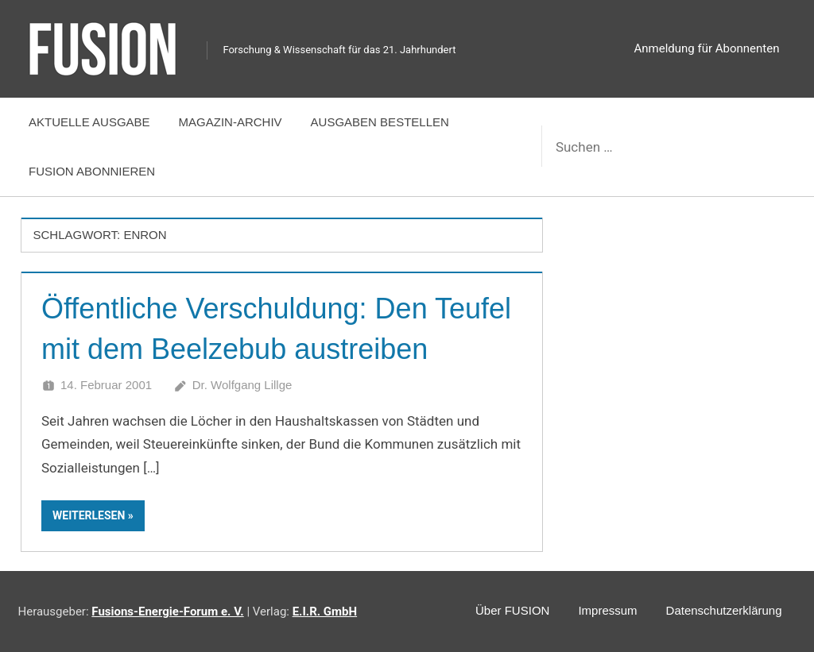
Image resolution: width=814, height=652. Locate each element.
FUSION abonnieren (92, 171)
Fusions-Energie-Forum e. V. (167, 611)
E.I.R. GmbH (325, 611)
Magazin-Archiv (230, 122)
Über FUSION (512, 610)
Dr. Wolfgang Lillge (242, 385)
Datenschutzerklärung (724, 610)
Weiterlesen (88, 515)
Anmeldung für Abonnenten (707, 48)
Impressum (607, 610)
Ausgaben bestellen (380, 122)
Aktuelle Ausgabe (89, 122)
